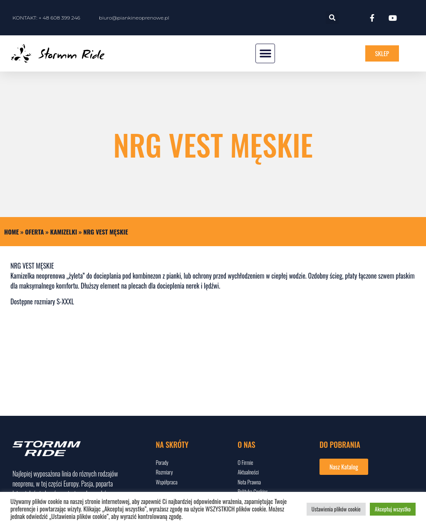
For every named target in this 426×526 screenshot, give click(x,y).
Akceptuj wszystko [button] (393, 509)
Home (11, 231)
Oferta (34, 231)
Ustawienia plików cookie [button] (336, 509)
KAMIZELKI (63, 231)
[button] (332, 17)
